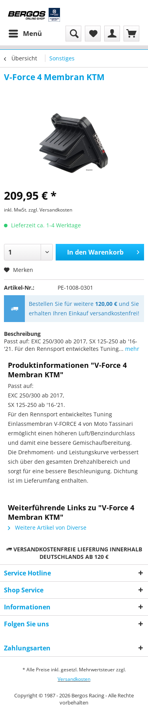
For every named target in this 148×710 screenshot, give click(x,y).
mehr (131, 348)
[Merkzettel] (93, 33)
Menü (25, 32)
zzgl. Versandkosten (50, 209)
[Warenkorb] (131, 33)
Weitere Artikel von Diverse (47, 527)
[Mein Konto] (112, 33)
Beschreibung (22, 333)
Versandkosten (74, 679)
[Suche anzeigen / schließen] (73, 33)
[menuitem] (25, 33)
